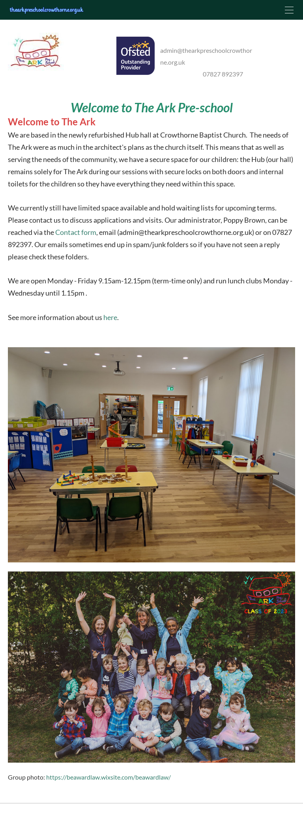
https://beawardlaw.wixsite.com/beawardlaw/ (108, 781)
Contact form (75, 237)
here (110, 322)
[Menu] (289, 10)
